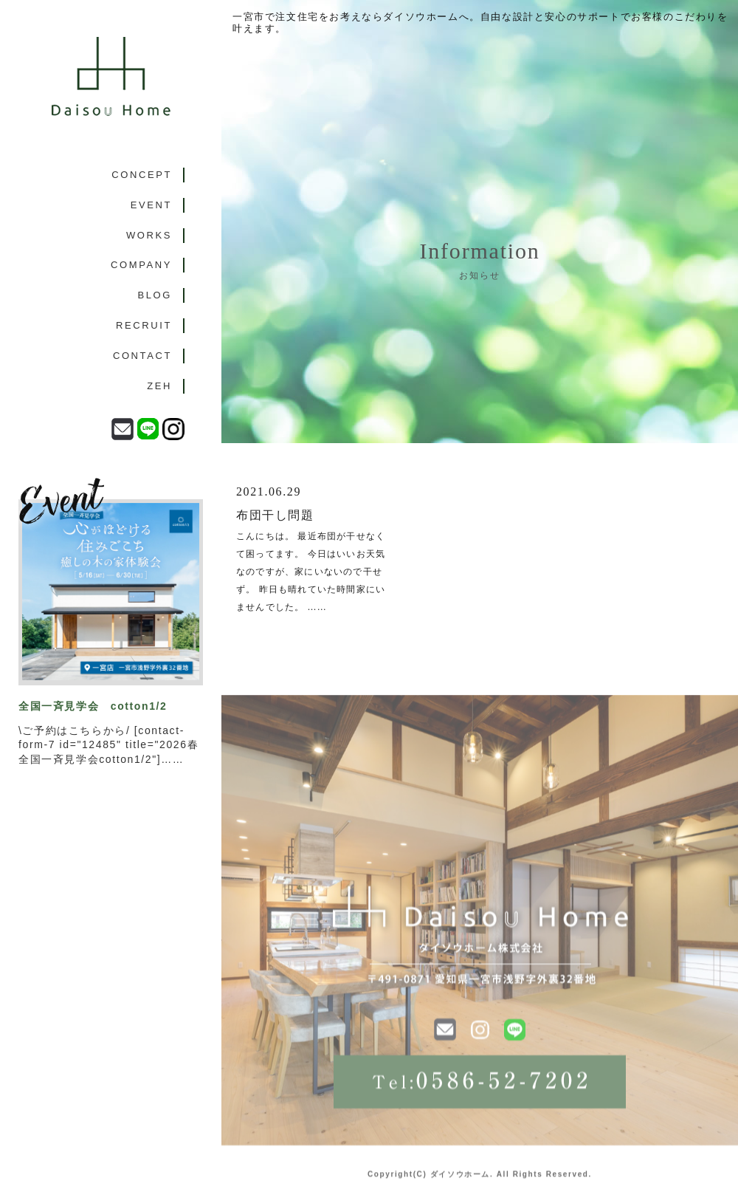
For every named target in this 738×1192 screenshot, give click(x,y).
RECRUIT (144, 325)
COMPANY (141, 264)
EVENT (151, 204)
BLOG (154, 295)
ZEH (159, 385)
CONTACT (142, 355)
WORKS (149, 235)
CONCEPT (141, 174)
